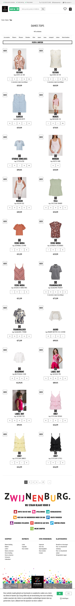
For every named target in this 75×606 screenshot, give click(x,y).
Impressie (41, 544)
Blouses (21, 37)
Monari (55, 158)
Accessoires (7, 37)
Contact (41, 553)
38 (14, 207)
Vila (55, 200)
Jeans (45, 37)
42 (24, 207)
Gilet (34, 37)
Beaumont (19, 371)
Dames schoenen (9, 551)
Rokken (7, 547)
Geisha (19, 72)
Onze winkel (25, 549)
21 (43, 482)
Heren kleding (8, 553)
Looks (23, 544)
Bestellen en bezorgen (62, 544)
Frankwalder (55, 285)
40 (19, 207)
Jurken (57, 37)
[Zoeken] (43, 9)
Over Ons (41, 547)
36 (53, 165)
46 (65, 292)
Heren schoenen (9, 555)
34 (45, 207)
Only (55, 413)
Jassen (39, 37)
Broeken (28, 37)
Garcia (19, 116)
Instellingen (64, 598)
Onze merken (42, 551)
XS (9, 123)
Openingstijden (43, 549)
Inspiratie (24, 547)
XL (24, 79)
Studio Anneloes (19, 158)
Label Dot (55, 371)
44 (58, 165)
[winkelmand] (70, 9)
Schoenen (7, 557)
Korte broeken (65, 37)
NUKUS (55, 116)
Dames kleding (8, 544)
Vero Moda (19, 243)
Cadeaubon (8, 559)
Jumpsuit (51, 37)
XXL (29, 79)
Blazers (14, 37)
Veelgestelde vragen (61, 555)
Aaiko (55, 329)
